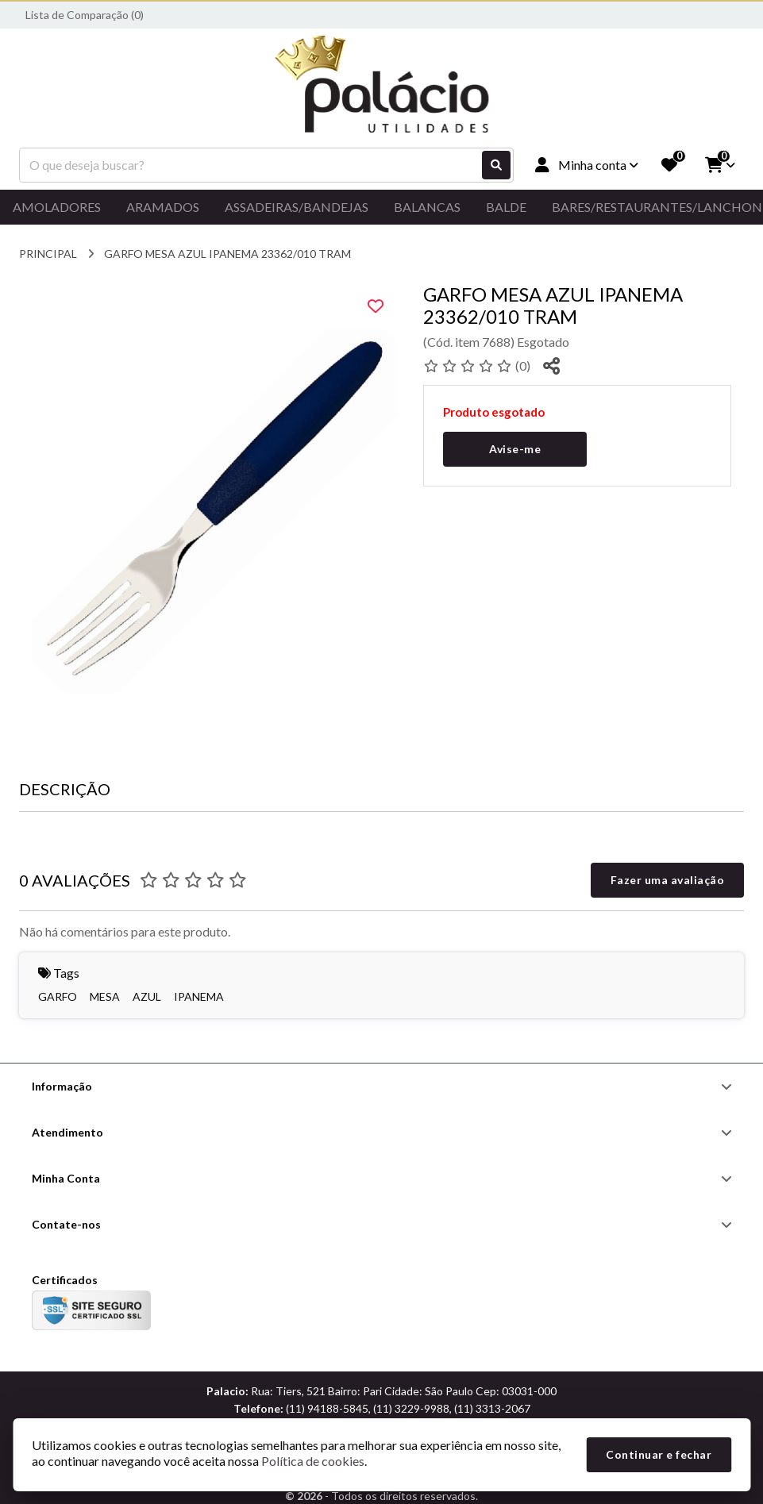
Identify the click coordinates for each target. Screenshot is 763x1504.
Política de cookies (312, 1460)
